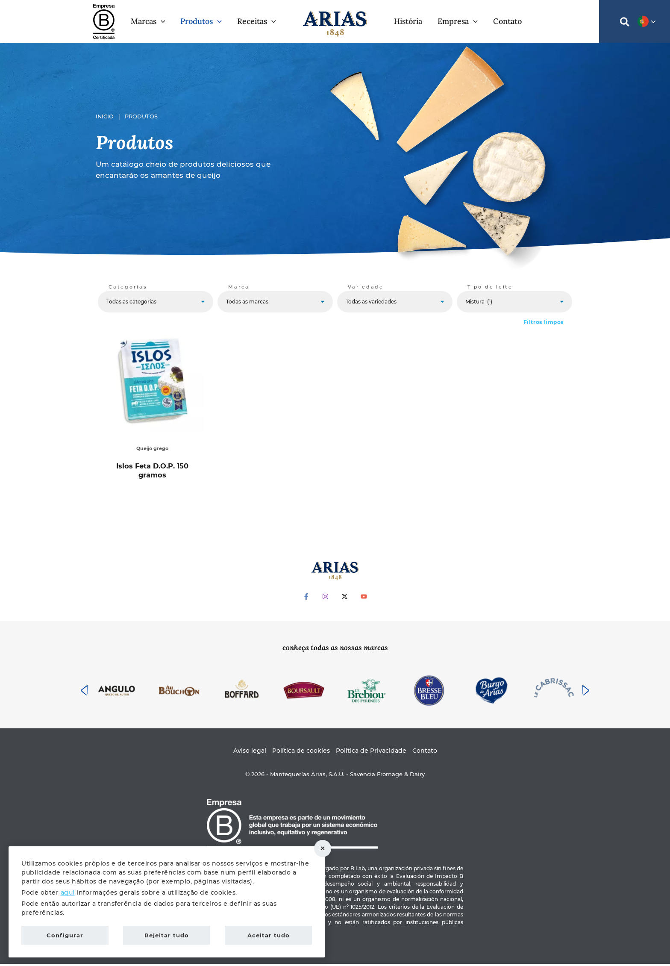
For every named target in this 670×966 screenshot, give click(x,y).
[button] (160, 21)
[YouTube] (363, 598)
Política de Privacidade (371, 752)
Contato (424, 752)
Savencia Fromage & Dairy (387, 776)
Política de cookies (301, 752)
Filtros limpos (543, 322)
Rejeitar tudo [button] (322, 848)
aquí (68, 892)
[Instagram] (325, 598)
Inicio (105, 116)
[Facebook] (306, 598)
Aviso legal (249, 752)
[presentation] (84, 692)
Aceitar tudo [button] (268, 935)
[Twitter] (344, 598)
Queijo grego (152, 448)
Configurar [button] (65, 935)
